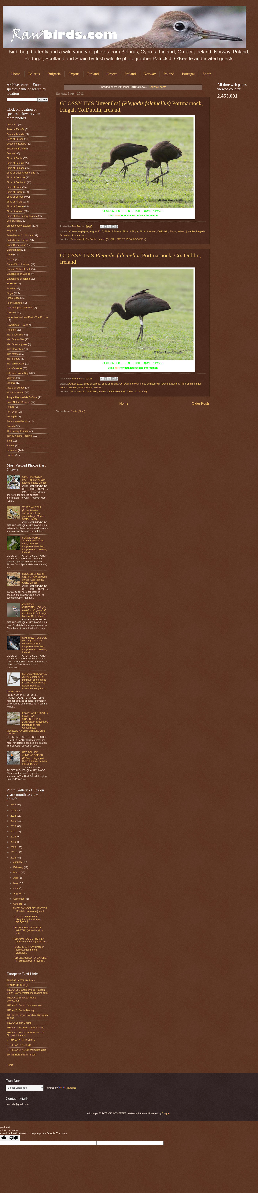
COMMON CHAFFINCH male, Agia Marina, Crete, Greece (34, 610)
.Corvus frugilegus (78, 231)
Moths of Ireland (15, 392)
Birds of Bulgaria (15, 168)
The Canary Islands (17, 431)
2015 (13, 820)
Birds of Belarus (15, 163)
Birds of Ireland (148, 231)
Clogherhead (14, 249)
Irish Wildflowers (15, 363)
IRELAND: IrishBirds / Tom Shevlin (25, 1027)
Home (15, 74)
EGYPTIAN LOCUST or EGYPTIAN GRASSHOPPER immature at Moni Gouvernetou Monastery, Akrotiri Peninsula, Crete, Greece (27, 723)
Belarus (34, 74)
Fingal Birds (13, 297)
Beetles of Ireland (16, 148)
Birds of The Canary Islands (22, 216)
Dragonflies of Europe (18, 273)
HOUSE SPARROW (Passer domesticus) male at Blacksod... (28, 949)
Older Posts (201, 403)
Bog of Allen (13, 220)
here (117, 215)
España (11, 288)
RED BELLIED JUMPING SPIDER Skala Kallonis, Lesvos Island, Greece (34, 758)
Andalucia (12, 124)
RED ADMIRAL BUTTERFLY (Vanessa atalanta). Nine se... (30, 940)
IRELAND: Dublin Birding (20, 1010)
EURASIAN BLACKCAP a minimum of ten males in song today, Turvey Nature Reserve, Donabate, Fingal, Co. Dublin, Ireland (27, 682)
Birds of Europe (113, 231)
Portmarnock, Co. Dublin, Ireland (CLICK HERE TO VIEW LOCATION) (109, 391)
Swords (11, 426)
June (16, 888)
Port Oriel (12, 411)
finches (10, 445)
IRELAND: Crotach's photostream (25, 1005)
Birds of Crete (14, 187)
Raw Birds (77, 226)
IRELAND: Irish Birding (19, 1022)
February (18, 867)
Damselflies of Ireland (18, 264)
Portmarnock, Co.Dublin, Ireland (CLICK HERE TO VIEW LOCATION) (108, 239)
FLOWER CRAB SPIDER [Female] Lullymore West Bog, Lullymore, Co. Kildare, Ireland (34, 545)
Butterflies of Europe (18, 240)
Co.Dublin (162, 231)
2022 (13, 857)
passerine (12, 450)
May (16, 883)
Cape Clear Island (16, 245)
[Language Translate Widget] (24, 1088)
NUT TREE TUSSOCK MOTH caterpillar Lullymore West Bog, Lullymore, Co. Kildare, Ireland (34, 645)
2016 (13, 826)
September (19, 898)
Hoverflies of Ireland (17, 325)
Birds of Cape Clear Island (21, 172)
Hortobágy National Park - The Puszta (27, 317)
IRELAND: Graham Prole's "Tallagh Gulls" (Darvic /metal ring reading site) (27, 991)
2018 (13, 836)
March (17, 872)
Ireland (130, 74)
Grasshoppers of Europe (20, 307)
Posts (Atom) (78, 411)
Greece (112, 74)
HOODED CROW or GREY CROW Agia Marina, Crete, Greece (34, 578)
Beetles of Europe (16, 143)
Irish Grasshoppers (17, 344)
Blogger (166, 1113)
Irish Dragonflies (15, 339)
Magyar (11, 378)
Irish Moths (13, 354)
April (16, 877)
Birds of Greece (15, 206)
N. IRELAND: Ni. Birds (19, 1045)
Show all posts (157, 86)
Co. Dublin (125, 383)
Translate (67, 1087)
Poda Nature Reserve (18, 402)
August (17, 893)
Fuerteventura (14, 302)
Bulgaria (54, 74)
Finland (93, 74)
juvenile (190, 231)
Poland (169, 74)
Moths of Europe (15, 387)
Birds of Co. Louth (16, 182)
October (18, 903)
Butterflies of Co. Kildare (20, 235)
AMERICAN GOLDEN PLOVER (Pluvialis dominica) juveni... (30, 909)
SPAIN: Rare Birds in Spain (21, 1054)
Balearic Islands (15, 134)
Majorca (11, 382)
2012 (13, 805)
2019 (13, 841)
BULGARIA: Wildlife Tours (21, 980)
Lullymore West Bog (17, 373)
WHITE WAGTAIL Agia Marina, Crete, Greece (33, 513)
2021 (13, 852)
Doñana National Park (19, 269)
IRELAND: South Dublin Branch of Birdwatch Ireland (25, 1034)
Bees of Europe (15, 139)
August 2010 (96, 231)
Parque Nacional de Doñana (22, 397)
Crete (10, 254)
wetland (98, 387)
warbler (11, 455)
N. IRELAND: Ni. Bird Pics (21, 1040)
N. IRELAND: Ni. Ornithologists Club (26, 1049)
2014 (13, 815)
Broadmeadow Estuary (19, 225)
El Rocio (11, 283)
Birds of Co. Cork (16, 177)
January (18, 862)
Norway (150, 74)
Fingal (173, 231)
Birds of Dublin (15, 158)
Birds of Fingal (130, 231)
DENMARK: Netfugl (17, 985)
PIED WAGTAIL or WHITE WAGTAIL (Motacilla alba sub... (28, 930)
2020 (13, 847)
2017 (13, 831)
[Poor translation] (14, 1138)
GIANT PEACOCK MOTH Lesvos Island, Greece (34, 479)
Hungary (11, 329)
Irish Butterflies (15, 334)
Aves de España (15, 129)
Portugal (188, 74)
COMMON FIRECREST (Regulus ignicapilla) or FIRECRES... (26, 919)
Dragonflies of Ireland (18, 278)
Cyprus (73, 74)
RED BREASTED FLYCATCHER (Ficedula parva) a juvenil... (30, 959)
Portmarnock (79, 235)
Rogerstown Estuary (18, 421)
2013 (13, 810)
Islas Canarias (14, 368)
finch (9, 440)
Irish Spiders (13, 358)
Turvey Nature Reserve (19, 435)
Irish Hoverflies (15, 349)
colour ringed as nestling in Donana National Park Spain (162, 383)
